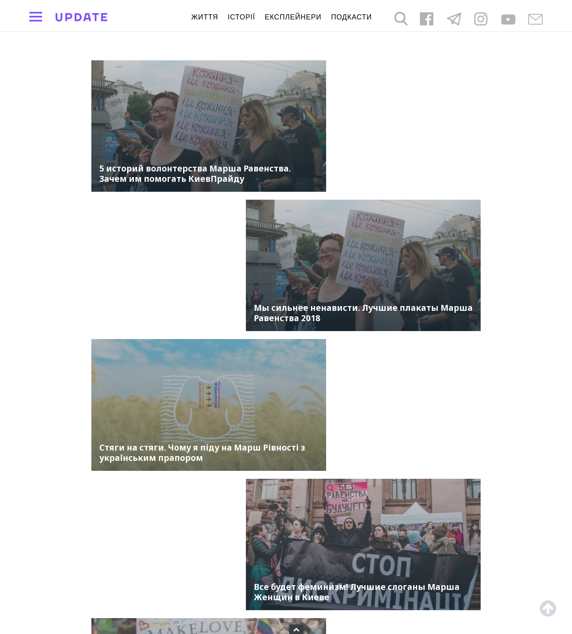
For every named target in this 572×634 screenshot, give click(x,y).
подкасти (351, 17)
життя (204, 17)
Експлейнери (293, 17)
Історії (241, 17)
